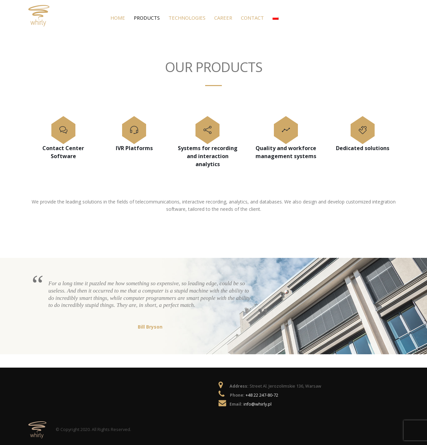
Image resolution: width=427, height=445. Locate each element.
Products (147, 17)
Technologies (186, 17)
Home (117, 17)
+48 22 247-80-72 (262, 395)
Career (223, 17)
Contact (252, 17)
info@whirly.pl (258, 404)
